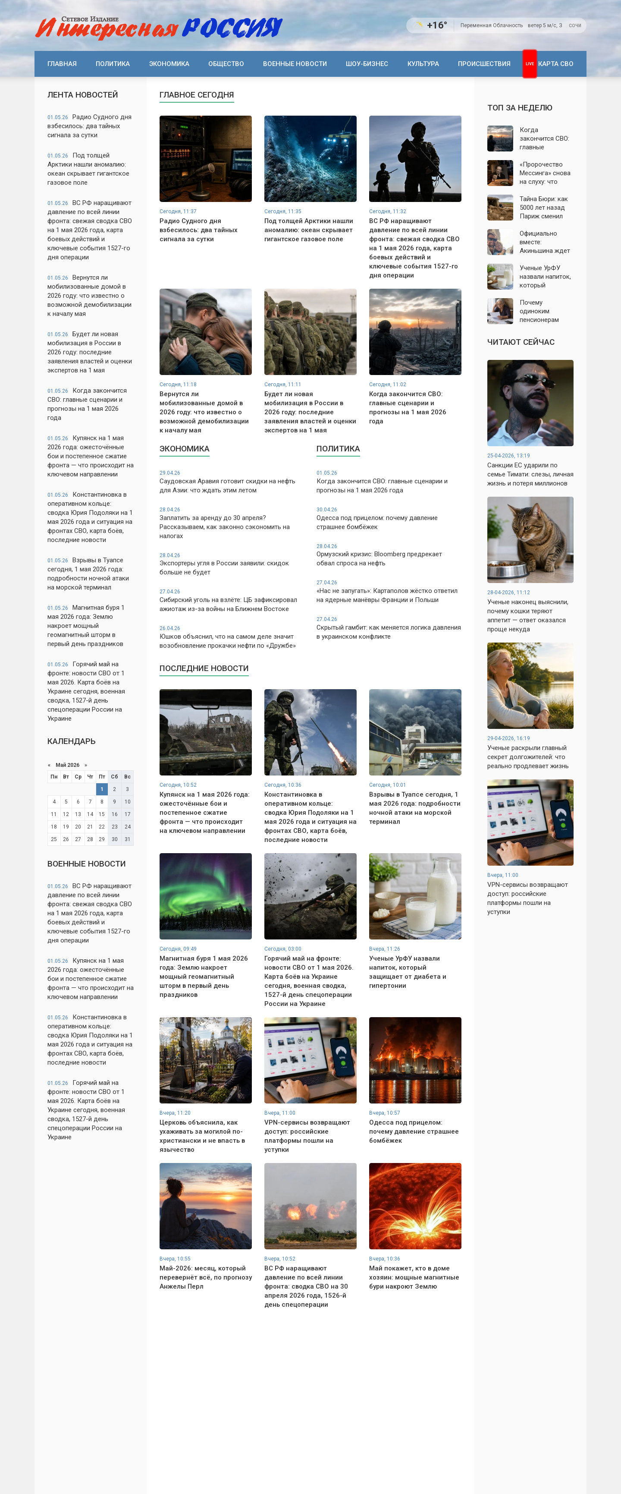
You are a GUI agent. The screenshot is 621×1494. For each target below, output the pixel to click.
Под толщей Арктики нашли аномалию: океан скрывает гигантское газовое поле (88, 168)
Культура (423, 64)
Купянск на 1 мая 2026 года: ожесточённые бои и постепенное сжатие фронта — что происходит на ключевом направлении (90, 456)
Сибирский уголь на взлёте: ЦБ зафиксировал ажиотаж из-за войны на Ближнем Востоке (232, 600)
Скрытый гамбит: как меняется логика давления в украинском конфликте (389, 628)
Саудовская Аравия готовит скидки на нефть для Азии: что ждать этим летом (232, 482)
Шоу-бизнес (367, 64)
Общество (226, 64)
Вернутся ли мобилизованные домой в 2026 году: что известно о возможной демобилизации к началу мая (89, 296)
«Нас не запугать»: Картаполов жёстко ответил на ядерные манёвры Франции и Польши (389, 591)
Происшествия (484, 64)
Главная (62, 64)
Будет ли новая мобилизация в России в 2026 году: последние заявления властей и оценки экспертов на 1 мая (89, 352)
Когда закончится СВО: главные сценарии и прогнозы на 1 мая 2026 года (87, 404)
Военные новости (295, 64)
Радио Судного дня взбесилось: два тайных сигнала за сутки (89, 126)
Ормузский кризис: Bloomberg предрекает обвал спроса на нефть (389, 555)
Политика (113, 64)
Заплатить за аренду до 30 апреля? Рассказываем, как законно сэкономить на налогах (232, 523)
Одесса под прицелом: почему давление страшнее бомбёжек (389, 518)
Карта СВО (556, 64)
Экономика (169, 64)
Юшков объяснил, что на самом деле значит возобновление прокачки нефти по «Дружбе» (232, 637)
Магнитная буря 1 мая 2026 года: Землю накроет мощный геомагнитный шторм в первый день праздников (86, 626)
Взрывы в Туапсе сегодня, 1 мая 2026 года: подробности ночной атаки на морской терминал (88, 573)
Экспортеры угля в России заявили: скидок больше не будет (232, 564)
